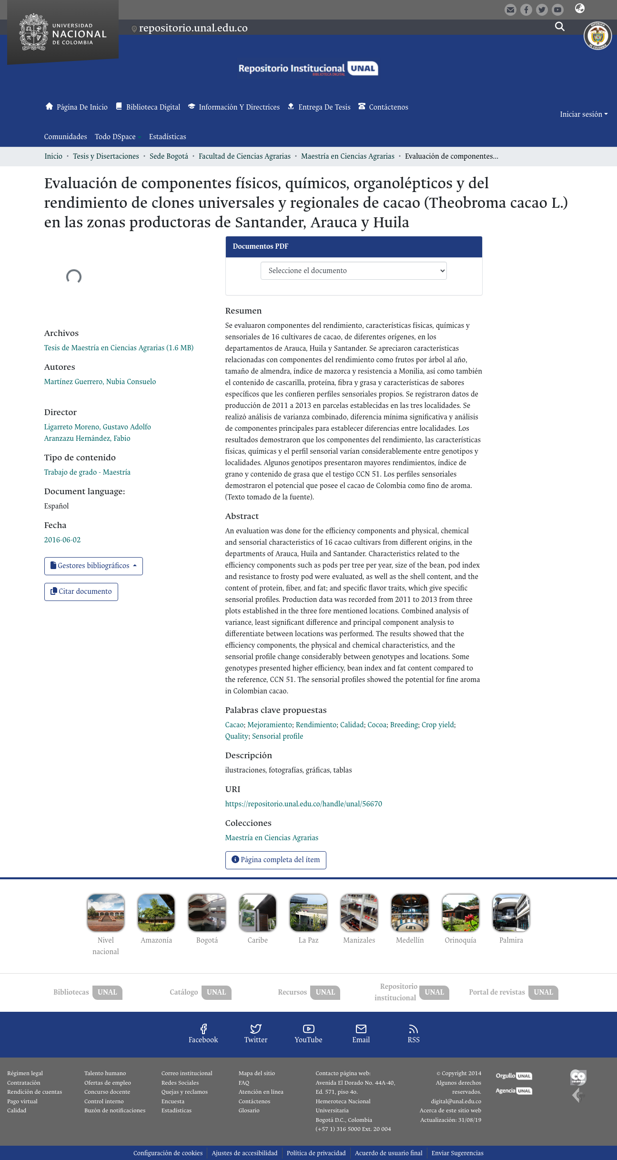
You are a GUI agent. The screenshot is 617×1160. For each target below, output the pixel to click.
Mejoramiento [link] (269, 725)
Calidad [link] (352, 725)
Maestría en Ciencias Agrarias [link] (347, 156)
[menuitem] (118, 137)
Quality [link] (237, 736)
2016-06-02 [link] (62, 540)
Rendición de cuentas (34, 1092)
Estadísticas (177, 1110)
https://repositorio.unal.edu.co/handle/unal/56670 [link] (304, 804)
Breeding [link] (404, 725)
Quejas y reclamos (185, 1092)
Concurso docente (107, 1092)
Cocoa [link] (376, 725)
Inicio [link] (54, 156)
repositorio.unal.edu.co (193, 28)
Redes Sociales (180, 1083)
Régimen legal (25, 1073)
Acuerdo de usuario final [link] (389, 1153)
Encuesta (173, 1101)
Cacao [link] (234, 725)
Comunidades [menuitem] (65, 137)
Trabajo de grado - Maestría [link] (87, 472)
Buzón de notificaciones (114, 1110)
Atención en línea (261, 1092)
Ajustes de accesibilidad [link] (244, 1153)
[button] (580, 9)
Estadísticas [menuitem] (167, 137)
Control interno (104, 1101)
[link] (119, 348)
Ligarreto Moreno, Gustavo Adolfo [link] (98, 427)
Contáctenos (255, 1101)
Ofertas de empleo (107, 1083)
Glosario (249, 1110)
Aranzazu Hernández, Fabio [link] (87, 438)
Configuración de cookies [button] (167, 1153)
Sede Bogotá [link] (169, 156)
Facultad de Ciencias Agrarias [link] (245, 156)
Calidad (16, 1110)
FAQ (244, 1083)
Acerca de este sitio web (450, 1110)
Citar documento (81, 591)
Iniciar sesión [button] (582, 114)
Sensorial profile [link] (277, 736)
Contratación (23, 1083)
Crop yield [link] (438, 725)
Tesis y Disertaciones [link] (106, 156)
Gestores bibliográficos (91, 565)
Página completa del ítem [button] (276, 860)
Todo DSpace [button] (115, 137)
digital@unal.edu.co (456, 1101)
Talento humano (105, 1073)
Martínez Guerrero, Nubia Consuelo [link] (100, 382)
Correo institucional (187, 1073)
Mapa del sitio (257, 1073)
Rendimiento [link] (316, 725)
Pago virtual (22, 1101)
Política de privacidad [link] (316, 1153)
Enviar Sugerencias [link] (458, 1153)
